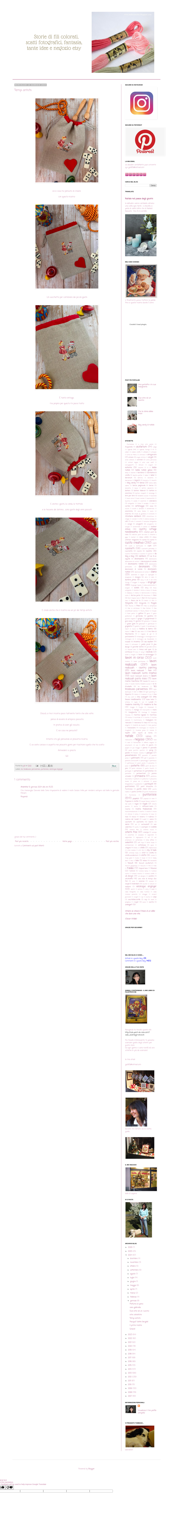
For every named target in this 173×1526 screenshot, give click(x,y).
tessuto (143, 866)
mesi (145, 722)
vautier (145, 884)
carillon (127, 506)
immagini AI (129, 639)
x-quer (136, 902)
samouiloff (145, 824)
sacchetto (140, 822)
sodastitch (129, 842)
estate (136, 587)
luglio (136, 702)
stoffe (143, 855)
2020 (130, 1346)
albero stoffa (136, 452)
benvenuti (128, 478)
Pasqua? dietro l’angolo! (139, 1321)
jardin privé (145, 644)
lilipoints (128, 694)
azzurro (140, 467)
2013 (130, 1373)
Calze (139, 503)
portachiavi (138, 771)
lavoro (145, 681)
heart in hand (130, 629)
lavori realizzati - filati (141, 670)
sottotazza (142, 845)
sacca (152, 819)
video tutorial (145, 892)
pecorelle (151, 758)
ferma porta (135, 595)
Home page (67, 841)
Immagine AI (150, 637)
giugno (133, 1281)
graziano (147, 621)
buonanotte (150, 498)
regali (137, 804)
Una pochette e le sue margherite (147, 385)
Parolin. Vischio (138, 753)
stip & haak (152, 850)
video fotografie (130, 892)
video (152, 889)
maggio (132, 707)
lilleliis (136, 694)
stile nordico (131, 850)
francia (131, 606)
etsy (146, 588)
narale (152, 730)
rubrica (151, 817)
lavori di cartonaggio (146, 654)
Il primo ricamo (136, 1325)
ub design (129, 876)
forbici (146, 600)
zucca (144, 902)
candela (146, 503)
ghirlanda (139, 616)
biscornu (146, 480)
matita (147, 717)
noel (128, 742)
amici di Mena (132, 455)
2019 (130, 1350)
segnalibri (150, 835)
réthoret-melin (147, 806)
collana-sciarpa (149, 519)
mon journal (152, 725)
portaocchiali (141, 773)
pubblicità (138, 784)
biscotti (154, 480)
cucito (152, 540)
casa (151, 506)
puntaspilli (149, 784)
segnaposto (139, 837)
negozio (139, 739)
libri (135, 692)
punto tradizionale (150, 792)
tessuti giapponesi (131, 866)
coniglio (127, 527)
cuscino (149, 551)
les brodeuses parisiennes (30, 769)
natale (129, 736)
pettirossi (153, 761)
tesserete (153, 860)
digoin (142, 575)
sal (136, 824)
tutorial (132, 871)
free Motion (147, 608)
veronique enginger (56, 769)
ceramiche (129, 511)
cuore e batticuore (136, 546)
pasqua (149, 753)
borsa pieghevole (139, 485)
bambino (141, 472)
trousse (154, 868)
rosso (134, 817)
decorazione (139, 558)
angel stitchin (141, 457)
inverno (137, 641)
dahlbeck (142, 556)
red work (128, 804)
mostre (151, 728)
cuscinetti (130, 548)
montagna (142, 728)
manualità (146, 710)
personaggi (144, 761)
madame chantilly (132, 704)
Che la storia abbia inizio (145, 412)
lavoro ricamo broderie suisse (140, 684)
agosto (133, 1274)
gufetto (137, 626)
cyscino (150, 554)
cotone (145, 527)
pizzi (126, 766)
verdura (128, 886)
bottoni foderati (140, 490)
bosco (136, 488)
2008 (130, 1392)
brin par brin (130, 495)
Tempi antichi (135, 1318)
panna (145, 748)
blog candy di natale (146, 425)
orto (143, 745)
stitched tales (133, 853)
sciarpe (154, 832)
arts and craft (148, 462)
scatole (154, 827)
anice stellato (129, 460)
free (138, 605)
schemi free (131, 832)
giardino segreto (130, 619)
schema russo (148, 830)
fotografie (142, 603)
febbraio (129, 593)
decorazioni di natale (133, 569)
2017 (130, 1357)
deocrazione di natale (142, 572)
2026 (130, 1247)
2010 (130, 1384)
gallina (140, 613)
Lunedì (151, 702)
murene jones (141, 730)
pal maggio (136, 748)
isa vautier (148, 641)
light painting (150, 692)
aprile (132, 1289)
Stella (135, 848)
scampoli (144, 827)
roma (136, 814)
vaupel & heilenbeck (132, 884)
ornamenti (128, 745)
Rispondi (24, 796)
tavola (137, 858)
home (127, 631)
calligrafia (131, 503)
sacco (127, 824)
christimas (150, 516)
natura (148, 736)
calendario (153, 501)
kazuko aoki (132, 649)
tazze (143, 858)
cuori (149, 545)
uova (133, 881)
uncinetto (129, 878)
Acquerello (129, 447)
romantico (144, 814)
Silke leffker (150, 840)
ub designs (141, 876)
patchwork (135, 758)
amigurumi (152, 454)
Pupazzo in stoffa (131, 801)
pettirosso (130, 763)
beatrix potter (137, 475)
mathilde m (138, 717)
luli (143, 702)
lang (142, 652)
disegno (138, 577)
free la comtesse (133, 608)
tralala (130, 868)
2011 (130, 1380)
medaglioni (149, 720)
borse (151, 485)
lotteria (127, 702)
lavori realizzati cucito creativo (141, 673)
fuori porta (131, 613)
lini (150, 694)
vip (142, 897)
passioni (145, 755)
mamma (128, 710)
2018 (130, 1354)
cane (153, 503)
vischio (148, 897)
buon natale (140, 498)
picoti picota (141, 763)
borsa (142, 483)
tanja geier (128, 858)
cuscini (139, 551)
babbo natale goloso (143, 470)
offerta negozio (149, 742)
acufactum (141, 446)
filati (155, 595)
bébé (152, 475)
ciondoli (134, 519)
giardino (150, 616)
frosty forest (145, 611)
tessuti (130, 863)
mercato (128, 722)
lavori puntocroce (139, 661)
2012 (130, 1377)
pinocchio (151, 763)
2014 (130, 1369)
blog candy (131, 483)
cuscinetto (128, 551)
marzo (130, 717)
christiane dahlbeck (133, 516)
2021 (130, 1342)
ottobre (133, 1266)
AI (153, 449)
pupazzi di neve (149, 798)
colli (126, 521)
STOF (144, 853)
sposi (152, 845)
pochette (135, 765)
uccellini (151, 876)
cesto (151, 511)
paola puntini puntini (137, 750)
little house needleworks (141, 698)
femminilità (146, 593)
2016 (130, 1361)
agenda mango (145, 449)
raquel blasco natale (148, 801)
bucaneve (154, 496)
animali (140, 460)
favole (155, 590)
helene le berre (146, 629)
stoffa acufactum (131, 855)
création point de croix (139, 534)
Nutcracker (137, 742)
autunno (128, 467)
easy (142, 580)
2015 (130, 1365)
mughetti (128, 730)
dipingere (151, 575)
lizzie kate (150, 699)
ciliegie (127, 519)
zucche (151, 902)
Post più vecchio (112, 841)
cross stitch (144, 537)
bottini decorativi (148, 488)
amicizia (142, 455)
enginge (142, 582)
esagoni (127, 588)
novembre (134, 1262)
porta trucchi (149, 768)
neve (155, 740)
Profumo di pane (136, 1304)
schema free (134, 830)
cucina (144, 540)
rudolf (144, 819)
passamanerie (131, 755)
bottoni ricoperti (140, 493)
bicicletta (150, 478)
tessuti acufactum (146, 863)
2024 (130, 1255)
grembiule (151, 624)
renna (136, 806)
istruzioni (135, 644)
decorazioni (144, 566)
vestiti (133, 889)
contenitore (136, 527)
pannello (154, 748)
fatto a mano (145, 590)
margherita (132, 712)
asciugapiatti (129, 465)
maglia (141, 707)
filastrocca (147, 595)
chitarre (151, 514)
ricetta (142, 811)
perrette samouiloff (131, 761)
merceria (137, 722)
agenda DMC (132, 449)
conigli (130, 524)
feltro (137, 593)
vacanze (141, 881)
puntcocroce (130, 786)
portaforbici (149, 771)
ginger (140, 618)
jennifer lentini (138, 647)
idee (132, 631)
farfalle (136, 590)
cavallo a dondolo (138, 508)
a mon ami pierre (145, 444)
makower (151, 707)
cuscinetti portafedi (148, 549)
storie (153, 855)
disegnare (128, 577)
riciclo (155, 811)
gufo (143, 626)
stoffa (151, 853)
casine (127, 508)
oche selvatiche (136, 1314)
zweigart (128, 904)
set (149, 837)
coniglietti (139, 524)
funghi (154, 611)
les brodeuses (143, 686)
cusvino (142, 554)
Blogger (91, 1468)
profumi (137, 779)
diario (154, 571)
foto (153, 600)
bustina (127, 501)
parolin (127, 753)
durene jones (130, 579)
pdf (145, 758)
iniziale (127, 642)
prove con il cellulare (141, 781)
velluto (152, 884)
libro (140, 692)
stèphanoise (153, 848)
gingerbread (149, 618)
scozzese (141, 835)
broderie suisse (143, 496)
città (140, 519)
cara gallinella (135, 1307)
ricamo (127, 809)
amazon (154, 452)
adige (155, 447)
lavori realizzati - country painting (141, 666)
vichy (147, 889)
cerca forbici (142, 511)
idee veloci (140, 631)
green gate (131, 624)
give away (129, 621)
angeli (150, 457)
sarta (137, 827)
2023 (130, 1334)
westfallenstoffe (134, 899)
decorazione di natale (149, 561)
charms (128, 514)
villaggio (144, 894)
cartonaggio (139, 506)
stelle (142, 847)
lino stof (131, 697)
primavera (140, 776)
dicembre (134, 575)
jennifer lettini (152, 647)
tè (149, 858)
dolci (152, 577)
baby (126, 473)
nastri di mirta (145, 733)
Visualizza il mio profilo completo (147, 1411)
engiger (134, 582)
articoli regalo (133, 462)
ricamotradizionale (131, 811)
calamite (143, 501)
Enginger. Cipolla (136, 585)
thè (149, 866)
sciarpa (146, 832)
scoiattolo (131, 835)
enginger (152, 582)
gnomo (138, 621)
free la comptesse (150, 606)
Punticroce (129, 789)
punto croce (142, 789)
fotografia (129, 603)
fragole (154, 603)
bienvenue (128, 480)
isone (127, 644)
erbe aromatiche (149, 585)
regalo (145, 804)
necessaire (128, 740)
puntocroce (45, 769)
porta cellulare (137, 768)
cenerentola (150, 508)
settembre (138, 840)
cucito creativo (134, 543)
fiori (143, 598)
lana (136, 652)
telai (137, 860)
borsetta (128, 488)
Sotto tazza (150, 842)
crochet (133, 537)
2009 (130, 1388)
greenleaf (142, 624)
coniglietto (150, 524)
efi (147, 580)
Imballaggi (140, 637)
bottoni (127, 490)
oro (137, 745)
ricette (148, 811)
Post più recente (21, 841)
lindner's (144, 694)
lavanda (149, 652)
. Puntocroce (129, 444)
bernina (140, 478)
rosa (152, 814)
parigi (151, 750)
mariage (144, 712)
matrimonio (138, 720)
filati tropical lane (133, 598)
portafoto (128, 773)
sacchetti (128, 822)
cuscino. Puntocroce (131, 554)
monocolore (131, 728)
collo (132, 521)
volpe (155, 897)
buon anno (130, 498)
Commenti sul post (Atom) (33, 845)
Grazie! (132, 1329)
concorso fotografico (150, 521)
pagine (127, 748)
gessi (148, 613)
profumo (145, 779)
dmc (146, 577)
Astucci (141, 465)
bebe (146, 475)
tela (131, 860)
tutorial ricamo (137, 873)
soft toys (141, 842)
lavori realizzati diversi (139, 676)
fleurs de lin (136, 600)
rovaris (142, 817)
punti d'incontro (147, 786)
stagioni (128, 848)
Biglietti (137, 480)
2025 (130, 1251)
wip (145, 899)
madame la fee (150, 704)
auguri (151, 465)
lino (155, 694)
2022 (130, 1338)
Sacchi (151, 822)
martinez (153, 715)
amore (131, 457)
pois (126, 768)
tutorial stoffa (150, 873)
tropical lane (143, 868)
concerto (138, 521)
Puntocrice (132, 795)
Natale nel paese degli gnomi (139, 198)
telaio (145, 860)
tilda (155, 866)
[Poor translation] (9, 1487)
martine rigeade (140, 715)
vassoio (151, 881)
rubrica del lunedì (132, 819)
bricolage (151, 493)
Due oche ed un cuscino (144, 399)
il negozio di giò (144, 634)
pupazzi (136, 798)
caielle (135, 501)
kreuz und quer (145, 649)
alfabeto (146, 452)
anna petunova (151, 460)
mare (154, 710)
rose (126, 817)
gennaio (133, 1300)
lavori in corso (134, 657)
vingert (136, 897)
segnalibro (128, 837)
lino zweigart (142, 697)
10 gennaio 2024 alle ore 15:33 (41, 787)
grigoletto (128, 626)
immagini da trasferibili (145, 639)
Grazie (154, 621)
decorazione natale (135, 564)
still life (141, 850)
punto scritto (136, 791)
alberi (127, 452)
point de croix (150, 766)
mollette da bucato (139, 725)
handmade (151, 626)
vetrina (140, 889)
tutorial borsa (143, 871)
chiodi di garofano (140, 514)
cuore (155, 543)
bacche (133, 473)
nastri (127, 733)
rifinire (130, 814)
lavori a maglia (130, 655)
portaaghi (128, 771)
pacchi (151, 745)
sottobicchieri (129, 845)
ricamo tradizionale (144, 809)
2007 (130, 1396)
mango (136, 710)
